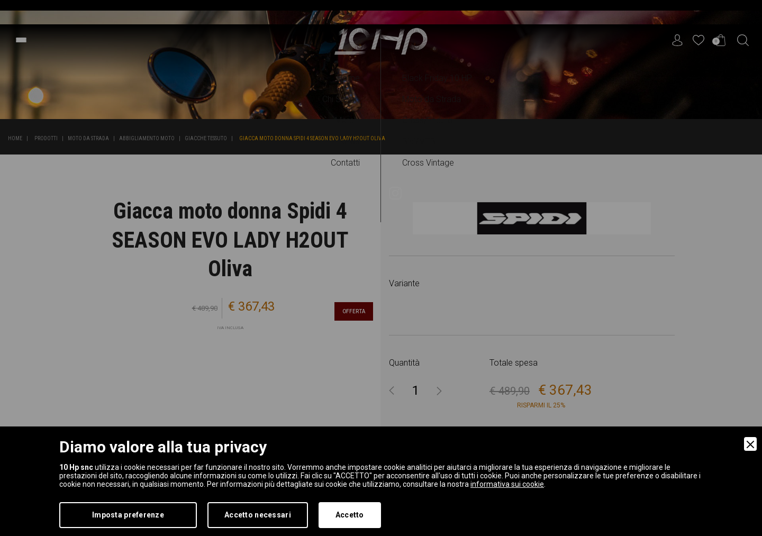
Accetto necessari (257, 515)
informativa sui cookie (507, 484)
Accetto (349, 515)
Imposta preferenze (128, 515)
